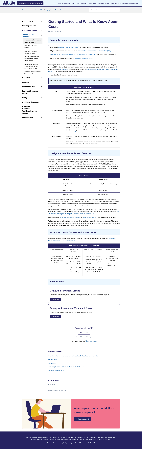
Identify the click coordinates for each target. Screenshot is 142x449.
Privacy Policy (63, 443)
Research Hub (51, 443)
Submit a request (103, 3)
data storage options (89, 217)
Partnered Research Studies (30, 92)
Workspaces (52, 363)
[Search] (104, 10)
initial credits (64, 69)
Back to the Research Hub (66, 3)
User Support (26, 10)
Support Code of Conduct (77, 443)
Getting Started (28, 21)
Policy (24, 98)
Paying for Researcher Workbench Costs (31, 52)
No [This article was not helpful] (87, 332)
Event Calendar (81, 3)
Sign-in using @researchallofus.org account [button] (124, 3)
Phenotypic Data (28, 87)
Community (92, 3)
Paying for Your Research (53, 10)
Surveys (25, 82)
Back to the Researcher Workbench (30, 3)
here (76, 132)
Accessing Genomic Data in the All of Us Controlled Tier (66, 367)
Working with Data (29, 26)
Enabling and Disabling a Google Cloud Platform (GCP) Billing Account (31, 66)
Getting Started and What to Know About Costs (32, 41)
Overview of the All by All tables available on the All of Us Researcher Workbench (74, 356)
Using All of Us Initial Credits (30, 46)
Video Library (27, 118)
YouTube (91, 443)
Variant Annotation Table (56, 370)
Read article (55, 299)
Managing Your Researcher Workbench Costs (32, 73)
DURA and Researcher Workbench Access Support (29, 110)
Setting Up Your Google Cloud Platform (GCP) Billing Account (31, 58)
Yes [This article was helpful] (81, 332)
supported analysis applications (70, 217)
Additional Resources (30, 102)
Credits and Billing (38, 10)
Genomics (26, 78)
